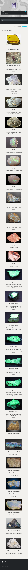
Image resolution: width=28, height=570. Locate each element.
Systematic (19, 26)
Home (14, 26)
